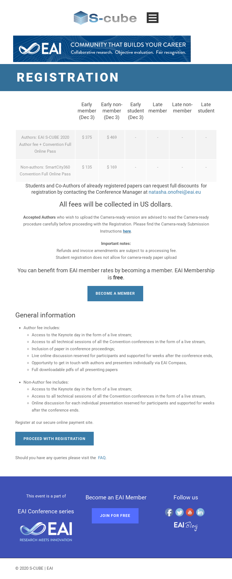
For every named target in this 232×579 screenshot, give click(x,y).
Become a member (115, 293)
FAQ (101, 457)
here (127, 231)
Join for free (115, 515)
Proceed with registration (55, 438)
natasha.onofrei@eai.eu (175, 192)
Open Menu (152, 17)
